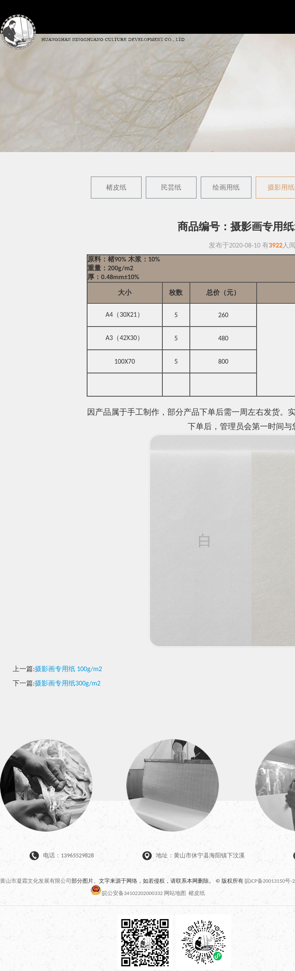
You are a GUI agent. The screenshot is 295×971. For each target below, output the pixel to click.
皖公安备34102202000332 (127, 893)
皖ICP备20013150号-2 (270, 881)
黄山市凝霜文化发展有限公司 (35, 881)
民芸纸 (171, 187)
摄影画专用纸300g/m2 (68, 683)
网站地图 (175, 893)
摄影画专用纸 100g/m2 (68, 669)
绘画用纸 (226, 187)
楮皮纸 (116, 187)
